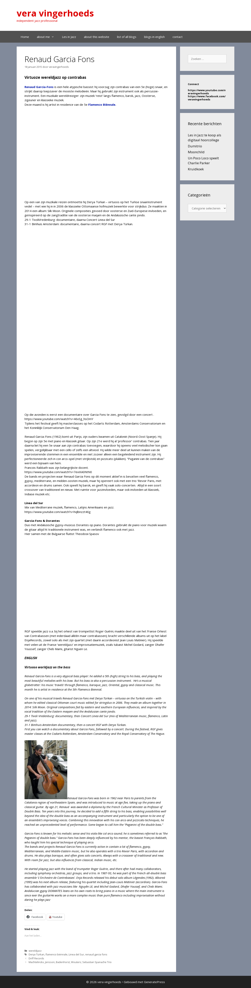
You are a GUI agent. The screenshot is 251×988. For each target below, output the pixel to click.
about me (47, 37)
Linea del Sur (76, 954)
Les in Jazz (69, 37)
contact (178, 37)
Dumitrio (195, 146)
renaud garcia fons (96, 954)
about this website (96, 37)
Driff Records (36, 958)
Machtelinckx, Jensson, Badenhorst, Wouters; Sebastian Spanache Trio (70, 962)
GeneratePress (154, 982)
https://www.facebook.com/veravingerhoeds (207, 97)
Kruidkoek (196, 169)
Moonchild (196, 152)
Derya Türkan (36, 954)
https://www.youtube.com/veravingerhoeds (207, 91)
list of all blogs (126, 37)
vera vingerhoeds (55, 13)
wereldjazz (35, 950)
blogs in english (154, 37)
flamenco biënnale (56, 954)
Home (25, 37)
